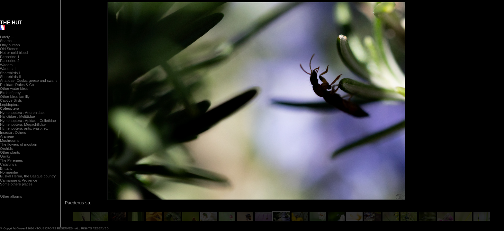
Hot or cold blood (14, 53)
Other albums (11, 196)
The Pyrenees (11, 160)
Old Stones (9, 49)
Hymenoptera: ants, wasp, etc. (25, 128)
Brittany (6, 168)
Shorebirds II (10, 77)
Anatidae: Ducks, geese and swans (28, 80)
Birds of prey (10, 93)
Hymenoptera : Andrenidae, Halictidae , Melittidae (22, 114)
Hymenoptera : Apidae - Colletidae (28, 121)
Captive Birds (11, 100)
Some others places (16, 184)
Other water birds (14, 88)
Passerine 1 (9, 57)
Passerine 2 (9, 61)
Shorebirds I (10, 73)
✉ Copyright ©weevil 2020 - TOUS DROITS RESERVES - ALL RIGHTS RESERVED (54, 228)
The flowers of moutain (18, 144)
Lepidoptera (9, 105)
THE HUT (11, 22)
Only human (10, 45)
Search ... (8, 41)
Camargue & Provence (18, 180)
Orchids (6, 148)
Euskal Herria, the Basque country (28, 176)
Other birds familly (15, 96)
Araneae (7, 136)
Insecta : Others (13, 132)
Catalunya (8, 164)
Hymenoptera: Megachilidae (23, 124)
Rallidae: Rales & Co (17, 85)
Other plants (10, 152)
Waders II (7, 69)
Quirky (5, 156)
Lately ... (7, 37)
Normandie (9, 172)
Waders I (7, 65)
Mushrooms (9, 140)
